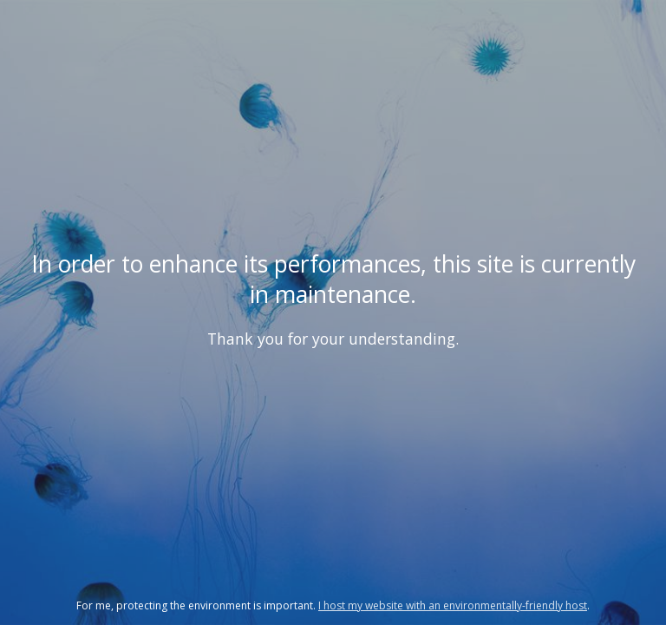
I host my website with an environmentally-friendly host (452, 605)
